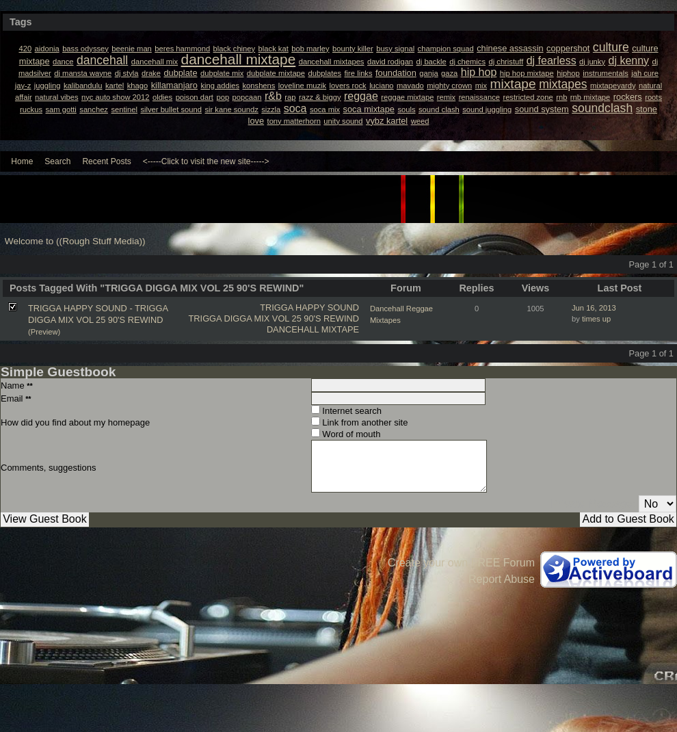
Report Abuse (501, 579)
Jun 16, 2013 (594, 308)
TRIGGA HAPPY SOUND (309, 307)
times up (596, 319)
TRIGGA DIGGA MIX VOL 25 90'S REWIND (274, 318)
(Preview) (44, 332)
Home (22, 161)
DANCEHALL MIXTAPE (313, 329)
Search (57, 161)
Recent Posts (106, 161)
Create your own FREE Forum (461, 562)
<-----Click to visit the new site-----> (206, 161)
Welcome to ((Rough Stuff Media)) (75, 241)
